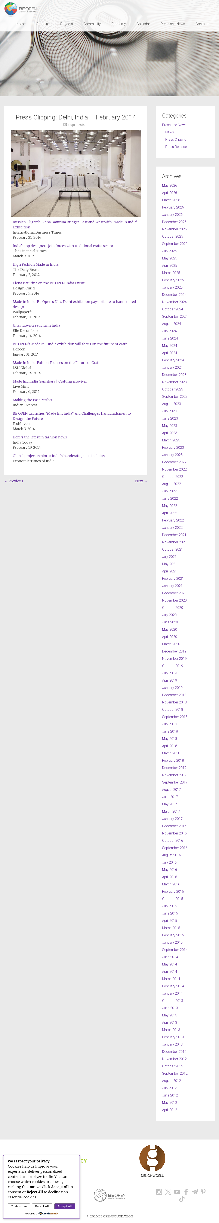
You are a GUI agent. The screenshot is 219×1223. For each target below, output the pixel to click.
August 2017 (171, 790)
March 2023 (171, 440)
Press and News (173, 24)
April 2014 (169, 972)
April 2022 (169, 513)
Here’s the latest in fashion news (40, 437)
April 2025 (169, 266)
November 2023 (174, 382)
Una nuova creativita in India (36, 325)
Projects (66, 24)
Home (21, 24)
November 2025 (174, 229)
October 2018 (172, 710)
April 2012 (169, 1110)
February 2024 (173, 360)
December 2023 (174, 375)
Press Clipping (175, 139)
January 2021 (172, 586)
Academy (118, 24)
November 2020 (174, 600)
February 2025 (173, 280)
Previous (13, 481)
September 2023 (175, 397)
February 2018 (173, 760)
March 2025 (171, 273)
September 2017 (175, 782)
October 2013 (172, 1001)
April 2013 (169, 1022)
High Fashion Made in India (35, 264)
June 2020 (170, 622)
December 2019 (174, 651)
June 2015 (170, 913)
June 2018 (170, 731)
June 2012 (170, 1095)
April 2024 (169, 353)
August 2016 (171, 855)
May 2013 (169, 1015)
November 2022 (174, 469)
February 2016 (173, 891)
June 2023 (170, 418)
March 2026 (171, 200)
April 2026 (169, 193)
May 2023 (169, 426)
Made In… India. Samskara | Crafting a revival (50, 381)
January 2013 (172, 1044)
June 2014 (170, 957)
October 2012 (172, 1066)
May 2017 (169, 804)
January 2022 (172, 528)
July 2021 (169, 557)
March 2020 (171, 644)
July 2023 (169, 411)
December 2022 (174, 462)
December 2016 (174, 826)
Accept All (64, 1206)
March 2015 (171, 928)
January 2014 (172, 993)
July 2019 (169, 673)
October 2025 (172, 236)
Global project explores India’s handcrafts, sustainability (59, 456)
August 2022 (171, 484)
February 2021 (173, 578)
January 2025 (172, 287)
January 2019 (172, 688)
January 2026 (172, 215)
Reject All (42, 1206)
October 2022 (172, 477)
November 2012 (174, 1059)
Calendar (143, 24)
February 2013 (173, 1037)
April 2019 (169, 680)
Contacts (202, 24)
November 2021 (174, 542)
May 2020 (169, 629)
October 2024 (172, 309)
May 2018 (169, 739)
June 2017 (170, 797)
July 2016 (169, 862)
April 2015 (169, 921)
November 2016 (174, 833)
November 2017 (174, 775)
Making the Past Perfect (32, 400)
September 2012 (175, 1073)
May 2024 (169, 346)
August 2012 (171, 1081)
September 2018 (175, 717)
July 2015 (169, 906)
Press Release (176, 147)
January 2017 (172, 819)
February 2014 (173, 986)
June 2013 (170, 1008)
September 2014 (175, 950)
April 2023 (169, 433)
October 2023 (172, 389)
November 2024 (174, 302)
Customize (19, 1206)
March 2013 (171, 1030)
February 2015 (173, 935)
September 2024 (175, 316)
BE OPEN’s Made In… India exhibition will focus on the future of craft (70, 344)
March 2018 (171, 753)
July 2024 (169, 331)
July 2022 (169, 491)
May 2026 (169, 185)
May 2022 (169, 506)
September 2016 (175, 848)
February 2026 (173, 207)
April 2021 (169, 571)
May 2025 (169, 258)
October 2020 (172, 608)
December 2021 (174, 535)
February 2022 (173, 520)
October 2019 (172, 666)
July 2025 (169, 251)
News (169, 132)
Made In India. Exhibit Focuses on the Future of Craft (56, 362)
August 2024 (171, 324)
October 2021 (172, 549)
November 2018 (174, 702)
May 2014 (169, 964)
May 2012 (169, 1103)
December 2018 (174, 695)
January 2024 (172, 367)
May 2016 (169, 870)
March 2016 (171, 884)
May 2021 (169, 564)
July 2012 (169, 1088)
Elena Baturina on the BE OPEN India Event (48, 283)
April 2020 (169, 637)
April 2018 (169, 746)
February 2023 (173, 447)
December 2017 (174, 768)
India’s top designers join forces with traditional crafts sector (63, 246)
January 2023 (172, 455)
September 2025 (175, 244)
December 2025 (174, 222)
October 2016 (172, 841)
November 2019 (174, 659)
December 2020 (174, 593)
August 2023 (171, 404)
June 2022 (170, 498)
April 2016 (169, 877)
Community (92, 24)
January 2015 (172, 942)
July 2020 (169, 615)
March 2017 (171, 811)
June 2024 (170, 338)
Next (141, 481)
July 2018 (169, 724)
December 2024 (174, 295)
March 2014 (171, 979)
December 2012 (174, 1052)
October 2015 (172, 899)
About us (43, 24)
